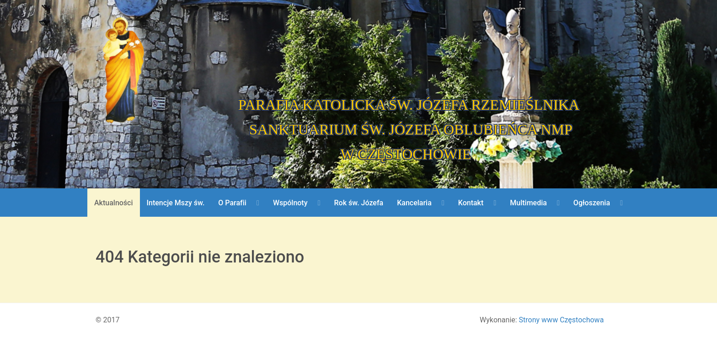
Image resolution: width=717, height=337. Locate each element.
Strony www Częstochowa (561, 320)
